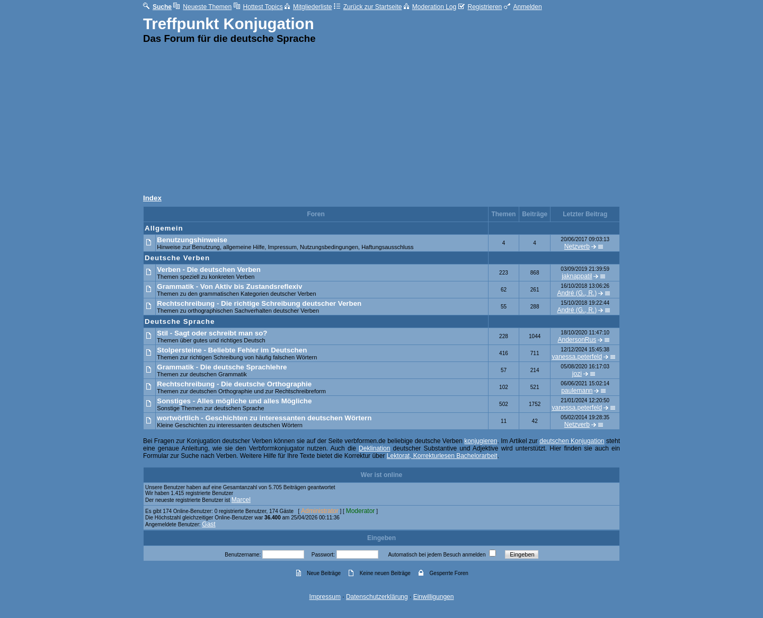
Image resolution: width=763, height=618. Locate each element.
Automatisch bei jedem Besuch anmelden (436, 555)
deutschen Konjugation (571, 441)
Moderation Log (430, 7)
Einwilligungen (433, 597)
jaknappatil (577, 276)
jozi (577, 373)
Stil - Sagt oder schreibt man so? (212, 333)
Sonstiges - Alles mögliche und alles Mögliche (234, 401)
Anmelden (523, 7)
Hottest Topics (258, 7)
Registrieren (480, 7)
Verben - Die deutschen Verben (209, 269)
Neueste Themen (202, 7)
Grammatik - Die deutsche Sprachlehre (222, 367)
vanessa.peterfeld (577, 356)
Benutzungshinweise (192, 240)
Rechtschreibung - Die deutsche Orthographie (234, 384)
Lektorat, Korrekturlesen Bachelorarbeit (442, 456)
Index (152, 198)
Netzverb (577, 246)
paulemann (576, 390)
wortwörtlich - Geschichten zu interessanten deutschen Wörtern (264, 418)
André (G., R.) (577, 293)
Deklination (374, 448)
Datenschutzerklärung (377, 597)
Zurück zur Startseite (368, 7)
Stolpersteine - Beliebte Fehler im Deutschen (232, 350)
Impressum (325, 597)
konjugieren (480, 441)
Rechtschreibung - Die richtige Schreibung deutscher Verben (259, 303)
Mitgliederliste (308, 7)
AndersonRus (576, 339)
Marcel (241, 500)
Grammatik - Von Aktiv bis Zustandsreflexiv (229, 286)
